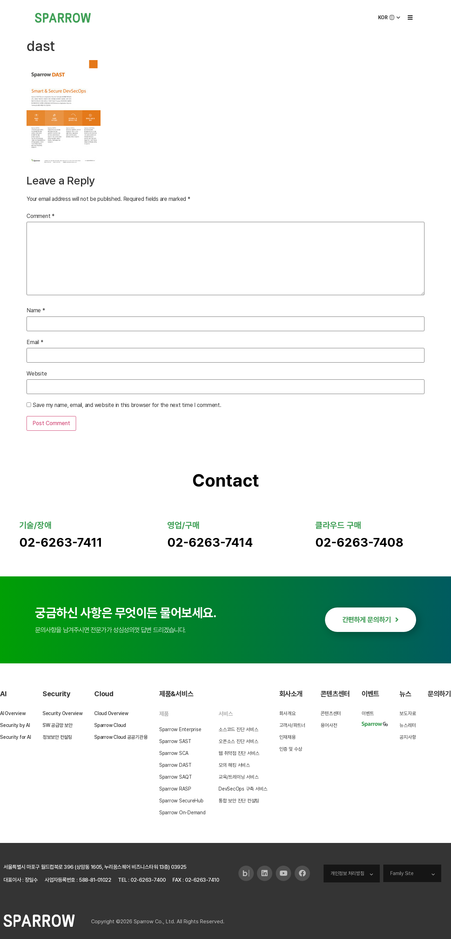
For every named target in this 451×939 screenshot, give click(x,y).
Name (36, 310)
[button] (410, 18)
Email (35, 342)
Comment (40, 216)
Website (37, 374)
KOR (389, 17)
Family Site (402, 873)
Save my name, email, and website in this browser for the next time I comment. (126, 405)
